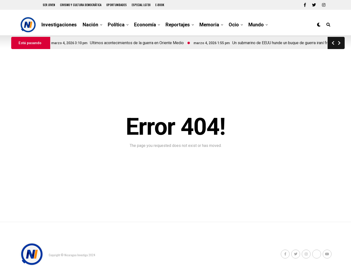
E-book (159, 5)
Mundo (256, 25)
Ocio (234, 25)
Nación (90, 25)
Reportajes (178, 25)
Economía (145, 25)
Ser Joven (49, 5)
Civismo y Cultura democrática (80, 5)
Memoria (209, 25)
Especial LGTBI (141, 5)
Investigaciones (59, 25)
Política (116, 25)
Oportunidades (116, 5)
